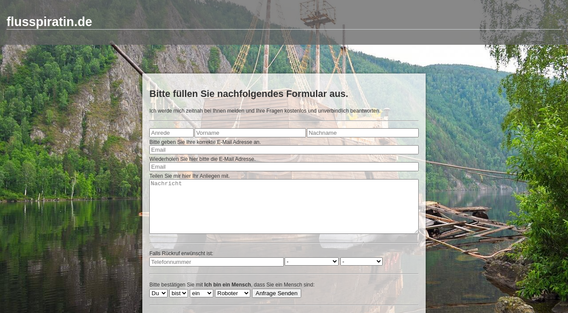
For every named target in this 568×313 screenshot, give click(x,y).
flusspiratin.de (49, 22)
